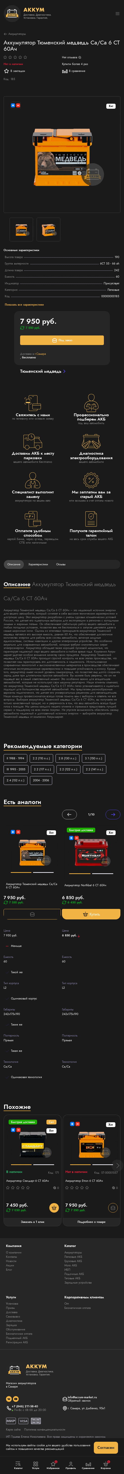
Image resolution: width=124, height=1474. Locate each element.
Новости (11, 1261)
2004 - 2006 (41, 780)
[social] (9, 1399)
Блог (9, 1270)
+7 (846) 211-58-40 (25, 1406)
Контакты (11, 1257)
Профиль (71, 1465)
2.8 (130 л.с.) (67, 758)
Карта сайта (13, 1429)
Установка (12, 1303)
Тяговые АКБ (72, 1278)
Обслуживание (15, 1329)
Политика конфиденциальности (44, 1429)
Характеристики (38, 564)
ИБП (67, 1270)
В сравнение (73, 71)
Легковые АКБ (73, 1257)
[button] (117, 1166)
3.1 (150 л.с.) (93, 758)
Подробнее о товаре (92, 1222)
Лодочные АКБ (74, 1274)
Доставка (11, 1312)
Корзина (106, 1465)
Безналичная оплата (19, 1334)
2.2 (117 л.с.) (42, 769)
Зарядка (11, 1325)
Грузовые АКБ (73, 1261)
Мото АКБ (70, 1265)
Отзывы (61, 564)
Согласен (105, 1447)
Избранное (53, 1465)
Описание (13, 564)
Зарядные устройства (78, 1282)
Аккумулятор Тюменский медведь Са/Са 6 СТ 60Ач (31, 885)
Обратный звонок (79, 1400)
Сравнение (88, 1465)
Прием (10, 1308)
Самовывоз (13, 1316)
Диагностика (14, 1321)
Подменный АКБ (17, 1338)
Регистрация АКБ (17, 1342)
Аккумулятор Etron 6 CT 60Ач (84, 1180)
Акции (10, 1265)
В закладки (14, 71)
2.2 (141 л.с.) (94, 769)
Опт (66, 1303)
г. (40, 354)
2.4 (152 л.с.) (15, 780)
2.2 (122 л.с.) (68, 769)
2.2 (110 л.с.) (41, 758)
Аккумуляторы (15, 34)
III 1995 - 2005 (16, 769)
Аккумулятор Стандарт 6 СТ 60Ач (27, 1180)
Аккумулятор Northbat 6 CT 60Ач (85, 885)
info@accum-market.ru (82, 1397)
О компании (14, 1252)
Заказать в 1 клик (32, 1222)
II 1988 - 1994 (15, 758)
